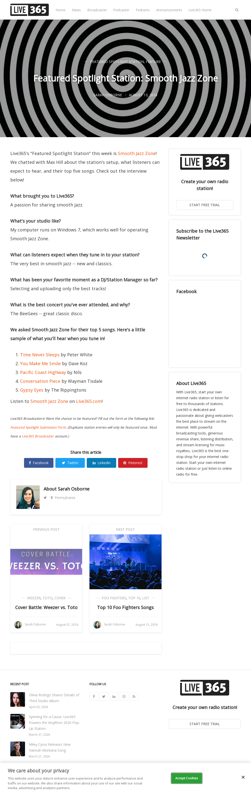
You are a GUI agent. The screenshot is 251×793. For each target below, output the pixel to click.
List (145, 598)
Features (143, 10)
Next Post (125, 529)
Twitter (70, 462)
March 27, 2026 (39, 756)
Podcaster (121, 10)
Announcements (169, 10)
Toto (47, 598)
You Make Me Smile (40, 363)
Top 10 (134, 598)
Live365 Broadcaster (38, 436)
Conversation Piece (40, 381)
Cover (59, 598)
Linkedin (102, 462)
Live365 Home (200, 10)
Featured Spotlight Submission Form (38, 427)
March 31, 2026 (39, 735)
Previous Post (46, 529)
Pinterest (132, 462)
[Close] (243, 777)
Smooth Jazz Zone (137, 153)
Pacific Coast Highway (43, 372)
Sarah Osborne (73, 489)
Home (60, 10)
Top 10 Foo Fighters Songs (125, 607)
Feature (153, 61)
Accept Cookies (186, 778)
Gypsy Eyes (31, 390)
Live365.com (89, 401)
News (76, 10)
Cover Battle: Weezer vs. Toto (46, 607)
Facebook (39, 462)
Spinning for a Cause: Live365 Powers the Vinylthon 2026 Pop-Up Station (54, 722)
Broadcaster (97, 10)
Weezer (34, 598)
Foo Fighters (114, 598)
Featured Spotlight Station (117, 61)
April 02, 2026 (38, 707)
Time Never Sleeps (40, 355)
